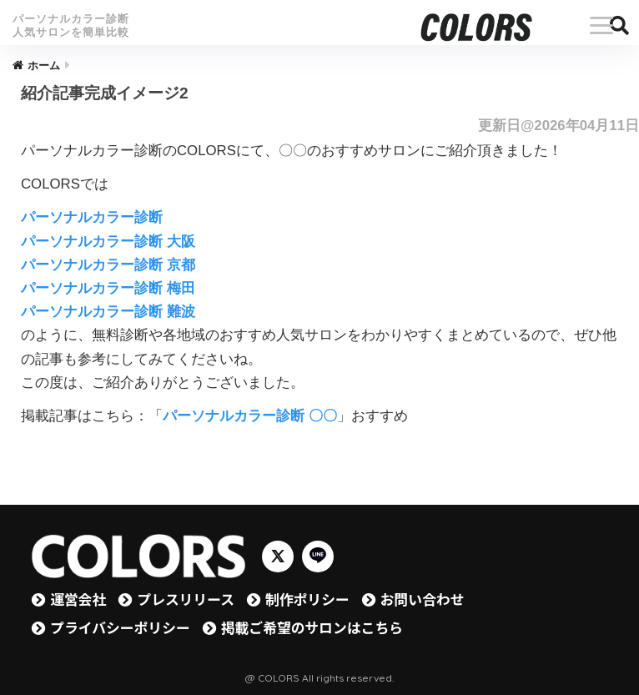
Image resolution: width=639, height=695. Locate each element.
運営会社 (78, 599)
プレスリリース (185, 599)
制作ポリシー (307, 599)
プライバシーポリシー (119, 627)
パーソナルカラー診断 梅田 (108, 288)
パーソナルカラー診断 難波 (108, 312)
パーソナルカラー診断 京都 (108, 265)
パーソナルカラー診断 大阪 (108, 241)
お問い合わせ (422, 599)
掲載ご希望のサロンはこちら (312, 627)
